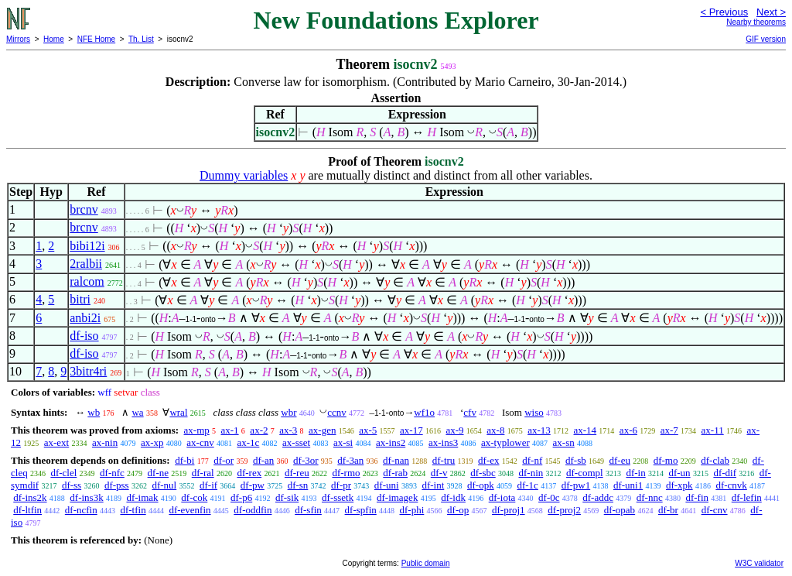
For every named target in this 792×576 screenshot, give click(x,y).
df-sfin (308, 510)
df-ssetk (337, 497)
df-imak (142, 497)
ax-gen (322, 430)
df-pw (253, 485)
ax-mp (197, 430)
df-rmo (346, 472)
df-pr (341, 485)
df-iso (84, 335)
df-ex (488, 460)
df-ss (71, 485)
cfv (469, 412)
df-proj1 (508, 510)
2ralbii (86, 263)
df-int (433, 485)
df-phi (412, 510)
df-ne (158, 472)
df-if (208, 485)
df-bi (184, 460)
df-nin (530, 472)
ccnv (336, 412)
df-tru (444, 460)
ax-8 (495, 430)
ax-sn (564, 442)
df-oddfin (252, 510)
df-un (679, 472)
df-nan (396, 460)
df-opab (619, 510)
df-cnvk (730, 485)
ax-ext (56, 442)
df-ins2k (29, 497)
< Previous (724, 12)
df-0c (548, 497)
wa (137, 412)
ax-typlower (505, 442)
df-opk (480, 485)
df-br (668, 510)
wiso (534, 412)
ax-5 (368, 430)
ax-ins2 (390, 442)
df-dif (724, 472)
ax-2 (259, 430)
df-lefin (747, 497)
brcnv (83, 209)
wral (178, 412)
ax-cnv (199, 442)
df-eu (619, 460)
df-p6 (241, 497)
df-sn (298, 485)
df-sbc (483, 472)
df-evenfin (189, 510)
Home (53, 39)
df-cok (194, 497)
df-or (223, 460)
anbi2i (85, 317)
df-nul (164, 485)
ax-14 (585, 430)
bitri (80, 299)
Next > (771, 12)
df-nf (532, 460)
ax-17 (411, 430)
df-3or (306, 460)
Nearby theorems (756, 22)
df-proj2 (564, 510)
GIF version (766, 39)
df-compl (584, 472)
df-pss (116, 485)
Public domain (425, 563)
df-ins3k (86, 497)
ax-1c (248, 442)
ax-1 (230, 430)
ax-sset (296, 442)
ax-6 (628, 430)
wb (93, 412)
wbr (288, 412)
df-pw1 (576, 485)
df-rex (249, 472)
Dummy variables (244, 175)
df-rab (395, 472)
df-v (439, 472)
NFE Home (96, 39)
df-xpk (679, 485)
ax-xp (152, 442)
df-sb (575, 460)
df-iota (502, 497)
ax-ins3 (443, 442)
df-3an (350, 460)
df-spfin (361, 510)
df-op (458, 510)
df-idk (453, 497)
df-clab (715, 460)
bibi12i (87, 245)
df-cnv (715, 510)
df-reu (297, 472)
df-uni (386, 485)
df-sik (287, 497)
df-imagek (397, 497)
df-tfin (132, 510)
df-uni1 (628, 485)
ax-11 (713, 430)
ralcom (87, 281)
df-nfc (112, 472)
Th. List (141, 39)
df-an (263, 460)
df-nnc (650, 497)
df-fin (696, 497)
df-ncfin (81, 510)
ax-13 (539, 430)
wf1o (424, 412)
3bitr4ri (88, 371)
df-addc (597, 497)
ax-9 (454, 430)
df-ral (203, 472)
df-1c (527, 485)
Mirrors (18, 39)
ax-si (343, 442)
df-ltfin (27, 510)
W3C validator (759, 563)
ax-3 (288, 430)
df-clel (63, 472)
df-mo (666, 460)
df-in (635, 472)
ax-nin (105, 442)
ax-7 (669, 430)
